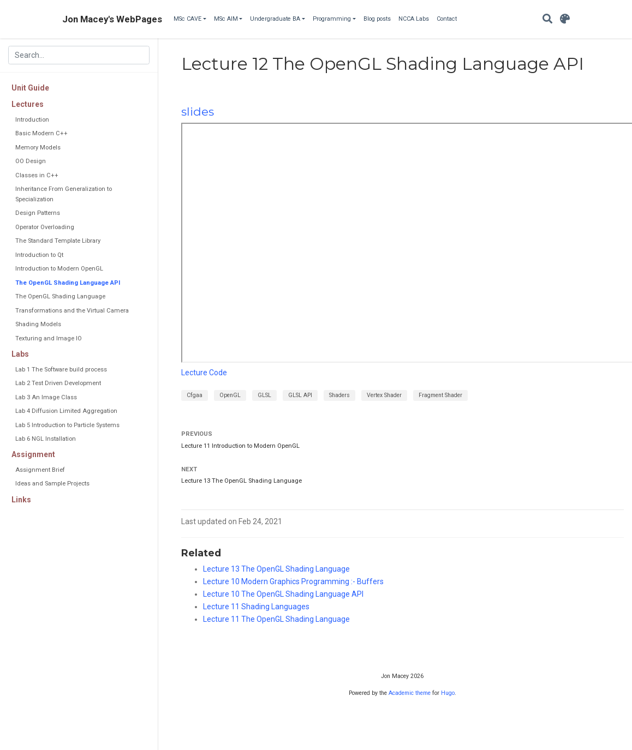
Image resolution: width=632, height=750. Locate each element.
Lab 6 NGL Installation (45, 438)
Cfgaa (194, 395)
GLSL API (300, 395)
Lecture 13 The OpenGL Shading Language (241, 480)
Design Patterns (37, 213)
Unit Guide (30, 87)
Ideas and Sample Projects (52, 483)
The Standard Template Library (57, 240)
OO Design (30, 161)
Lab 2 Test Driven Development (58, 383)
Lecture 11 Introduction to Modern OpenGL (240, 445)
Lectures (27, 104)
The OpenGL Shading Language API (67, 282)
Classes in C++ (36, 175)
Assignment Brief (40, 469)
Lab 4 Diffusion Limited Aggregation (66, 411)
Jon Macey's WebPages (112, 19)
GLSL (264, 395)
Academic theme (410, 693)
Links (21, 499)
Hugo (448, 693)
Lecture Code (204, 372)
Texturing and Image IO (48, 338)
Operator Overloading (44, 227)
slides (197, 111)
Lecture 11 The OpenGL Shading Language (276, 619)
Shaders (339, 395)
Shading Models (38, 324)
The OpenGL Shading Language (60, 296)
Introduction (32, 119)
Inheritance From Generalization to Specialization (63, 193)
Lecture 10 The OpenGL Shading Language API (283, 594)
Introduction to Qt (39, 255)
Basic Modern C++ (41, 133)
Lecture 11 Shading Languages (256, 606)
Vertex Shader (384, 395)
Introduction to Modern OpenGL (59, 268)
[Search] (547, 19)
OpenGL (230, 395)
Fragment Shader (440, 395)
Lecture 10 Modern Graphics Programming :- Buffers (293, 581)
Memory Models (38, 147)
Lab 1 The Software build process (61, 369)
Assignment (33, 454)
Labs (20, 354)
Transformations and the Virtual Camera (72, 310)
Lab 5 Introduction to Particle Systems (67, 425)
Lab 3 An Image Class (46, 397)
